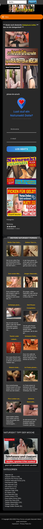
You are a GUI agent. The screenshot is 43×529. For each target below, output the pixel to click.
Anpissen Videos (10, 477)
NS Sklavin (8, 492)
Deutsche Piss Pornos (11, 478)
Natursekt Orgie (9, 490)
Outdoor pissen (9, 496)
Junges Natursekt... (31, 274)
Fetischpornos (9, 482)
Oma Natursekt (9, 494)
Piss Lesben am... (14, 399)
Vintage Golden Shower (12, 506)
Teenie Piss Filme (10, 500)
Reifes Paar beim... (14, 242)
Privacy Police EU (25, 524)
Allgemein (8, 475)
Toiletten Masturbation (11, 502)
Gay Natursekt (9, 484)
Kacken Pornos (9, 488)
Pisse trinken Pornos (11, 498)
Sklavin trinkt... (14, 367)
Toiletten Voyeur (10, 504)
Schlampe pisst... (14, 305)
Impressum (15, 524)
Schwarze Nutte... (31, 336)
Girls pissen (8, 486)
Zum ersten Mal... (14, 274)
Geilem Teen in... (31, 242)
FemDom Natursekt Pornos (13, 480)
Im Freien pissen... (31, 367)
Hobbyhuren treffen (29, 25)
